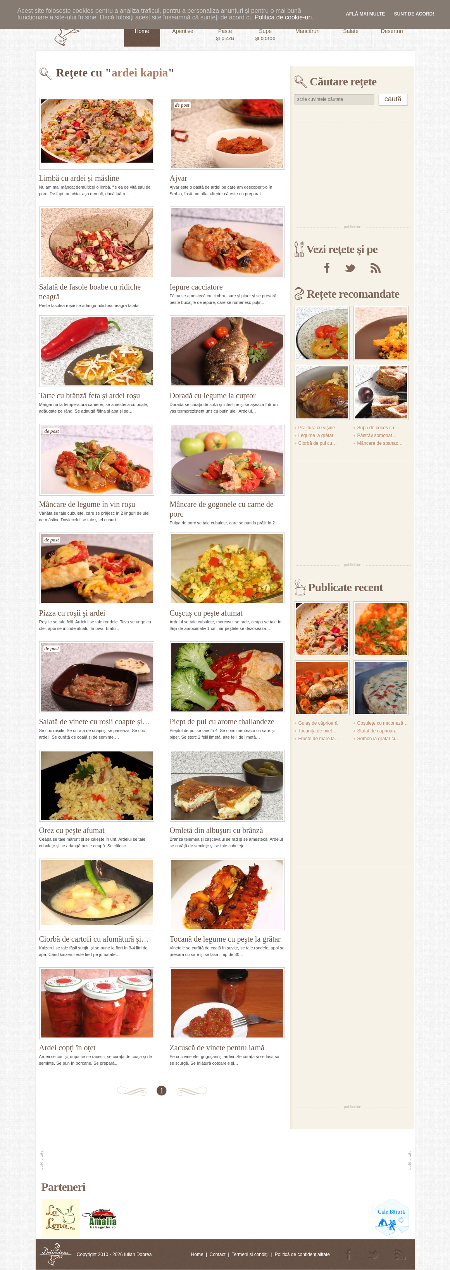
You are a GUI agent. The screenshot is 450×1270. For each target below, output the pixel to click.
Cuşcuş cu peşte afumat (206, 613)
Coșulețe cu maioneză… (382, 723)
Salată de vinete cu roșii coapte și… (94, 721)
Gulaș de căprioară (318, 723)
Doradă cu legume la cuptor (213, 395)
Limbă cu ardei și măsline (79, 178)
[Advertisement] (353, 173)
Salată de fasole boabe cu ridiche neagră (90, 292)
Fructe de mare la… (319, 738)
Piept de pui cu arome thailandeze (222, 721)
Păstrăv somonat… (377, 435)
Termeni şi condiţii (250, 1254)
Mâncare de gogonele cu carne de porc (222, 509)
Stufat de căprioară (377, 731)
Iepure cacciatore (196, 287)
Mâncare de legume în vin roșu (87, 504)
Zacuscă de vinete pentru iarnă (217, 1047)
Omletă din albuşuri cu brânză (216, 830)
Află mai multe (365, 14)
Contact (217, 1254)
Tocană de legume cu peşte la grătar (225, 939)
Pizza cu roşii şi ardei (72, 613)
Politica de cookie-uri (283, 17)
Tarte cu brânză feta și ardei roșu (89, 395)
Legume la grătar (316, 435)
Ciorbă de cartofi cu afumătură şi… (94, 939)
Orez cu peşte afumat (72, 830)
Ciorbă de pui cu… (317, 443)
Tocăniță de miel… (317, 731)
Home (197, 1254)
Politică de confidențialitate (302, 1254)
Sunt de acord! (414, 14)
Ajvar (179, 178)
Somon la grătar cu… (379, 738)
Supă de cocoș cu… (378, 427)
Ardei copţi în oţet (67, 1047)
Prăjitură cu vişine (316, 427)
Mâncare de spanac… (380, 443)
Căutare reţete (343, 81)
